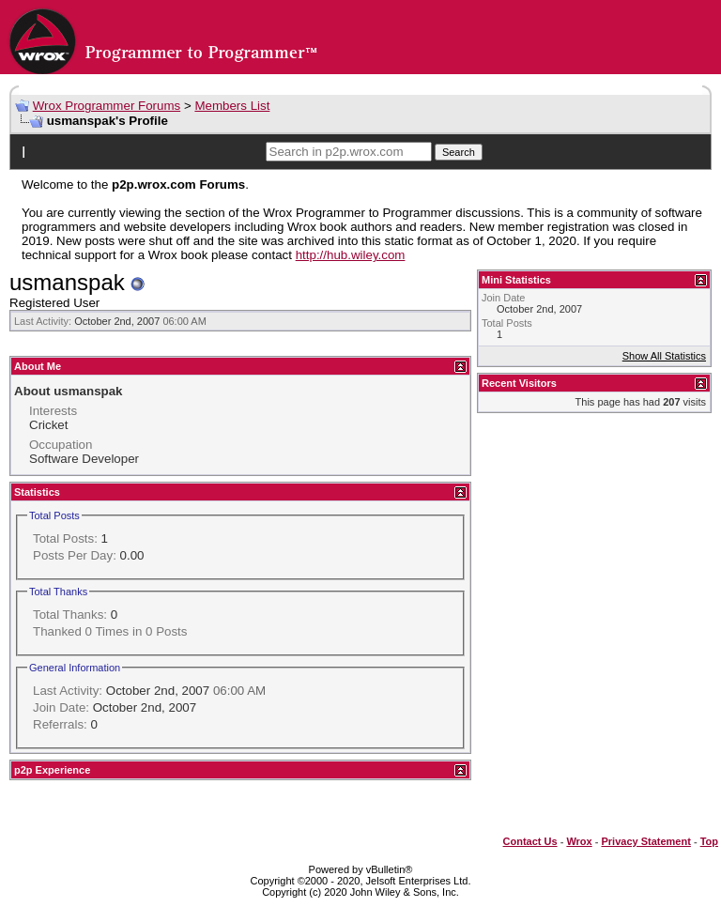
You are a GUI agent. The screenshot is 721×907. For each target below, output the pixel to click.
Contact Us (530, 841)
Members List (231, 106)
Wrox (578, 841)
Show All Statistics (664, 355)
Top (709, 841)
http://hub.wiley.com (351, 255)
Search (458, 152)
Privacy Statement (645, 841)
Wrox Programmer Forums (107, 106)
